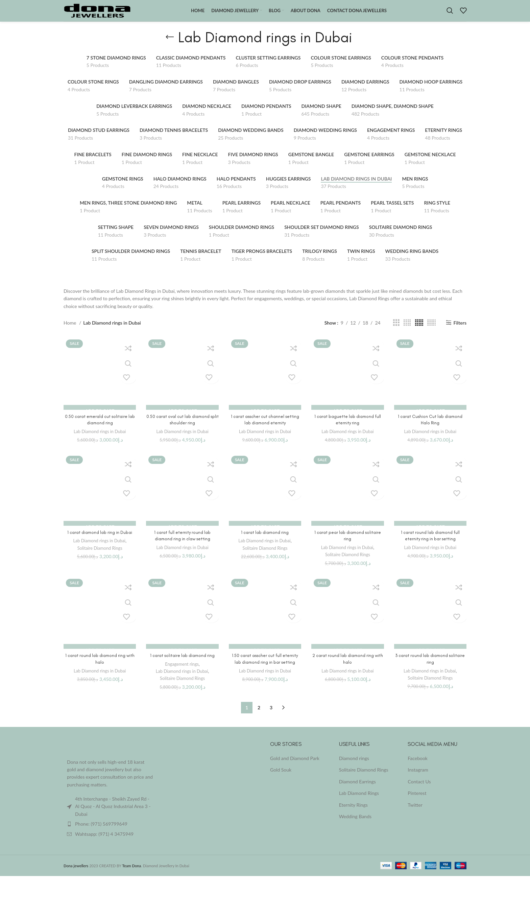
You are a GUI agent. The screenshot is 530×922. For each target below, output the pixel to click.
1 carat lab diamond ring (265, 541)
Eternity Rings (353, 814)
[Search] (450, 15)
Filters (460, 331)
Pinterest (417, 802)
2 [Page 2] (259, 716)
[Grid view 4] (407, 331)
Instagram (418, 778)
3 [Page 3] (271, 716)
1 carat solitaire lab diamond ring (182, 664)
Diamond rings (354, 767)
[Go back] (169, 46)
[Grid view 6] (431, 331)
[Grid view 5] (419, 331)
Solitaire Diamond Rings (99, 557)
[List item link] (110, 832)
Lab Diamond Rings (359, 802)
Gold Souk (280, 778)
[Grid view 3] (396, 331)
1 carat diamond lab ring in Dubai (100, 541)
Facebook (418, 767)
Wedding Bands (355, 825)
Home (70, 331)
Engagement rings (181, 673)
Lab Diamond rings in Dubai (100, 440)
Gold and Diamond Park (294, 767)
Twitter (415, 814)
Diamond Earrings (357, 790)
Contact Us (419, 790)
